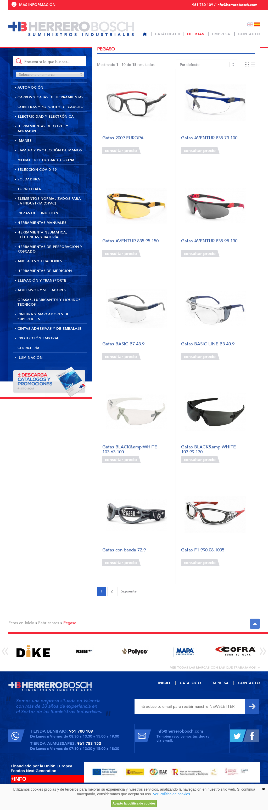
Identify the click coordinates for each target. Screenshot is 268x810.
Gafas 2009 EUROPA (123, 138)
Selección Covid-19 (37, 169)
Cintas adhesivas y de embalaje (50, 328)
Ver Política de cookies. (172, 794)
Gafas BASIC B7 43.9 (123, 344)
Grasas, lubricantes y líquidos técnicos (49, 302)
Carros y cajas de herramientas (50, 97)
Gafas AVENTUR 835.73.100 (209, 138)
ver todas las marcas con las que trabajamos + (215, 667)
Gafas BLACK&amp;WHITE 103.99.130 (208, 449)
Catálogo (165, 34)
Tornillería (29, 189)
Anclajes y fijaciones (40, 261)
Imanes (25, 140)
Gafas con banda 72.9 (124, 550)
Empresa (221, 34)
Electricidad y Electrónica (46, 116)
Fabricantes (48, 622)
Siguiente (129, 591)
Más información (37, 4)
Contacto (249, 34)
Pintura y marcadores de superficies (43, 316)
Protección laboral (38, 338)
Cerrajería (29, 348)
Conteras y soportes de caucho (50, 107)
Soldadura (29, 179)
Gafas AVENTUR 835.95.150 (130, 241)
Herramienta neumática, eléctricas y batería (42, 234)
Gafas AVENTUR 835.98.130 (209, 241)
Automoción (30, 87)
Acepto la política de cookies (134, 803)
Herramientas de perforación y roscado (50, 249)
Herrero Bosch (71, 28)
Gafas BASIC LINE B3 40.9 (207, 344)
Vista (250, 64)
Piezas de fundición (38, 213)
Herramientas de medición (45, 271)
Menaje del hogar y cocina (46, 160)
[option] (33, 651)
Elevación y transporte (42, 280)
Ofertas (195, 34)
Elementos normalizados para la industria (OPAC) (49, 201)
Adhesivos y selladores (42, 290)
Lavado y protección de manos (50, 150)
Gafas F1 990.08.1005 (202, 550)
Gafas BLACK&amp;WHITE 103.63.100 (129, 449)
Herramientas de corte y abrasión (43, 128)
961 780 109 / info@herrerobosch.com (224, 4)
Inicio (29, 622)
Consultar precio (121, 150)
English (250, 24)
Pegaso (69, 622)
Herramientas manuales (42, 222)
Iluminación (30, 357)
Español (257, 24)
